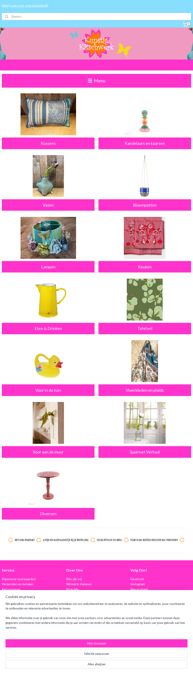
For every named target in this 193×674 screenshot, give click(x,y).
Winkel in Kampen (79, 584)
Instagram (137, 584)
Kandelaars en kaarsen (145, 143)
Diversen (48, 513)
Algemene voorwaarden (19, 579)
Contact (72, 594)
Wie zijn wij (74, 579)
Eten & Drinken (48, 328)
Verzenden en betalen (17, 584)
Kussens (48, 143)
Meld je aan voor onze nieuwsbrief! (25, 5)
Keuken (145, 266)
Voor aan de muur (48, 451)
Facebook (137, 579)
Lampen (48, 266)
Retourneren (11, 589)
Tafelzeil (144, 328)
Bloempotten (145, 205)
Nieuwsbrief (139, 589)
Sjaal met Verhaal (145, 451)
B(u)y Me (72, 589)
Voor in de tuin (48, 390)
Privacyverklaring (14, 594)
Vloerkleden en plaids (145, 390)
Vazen (48, 205)
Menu (96, 80)
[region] (66, 652)
